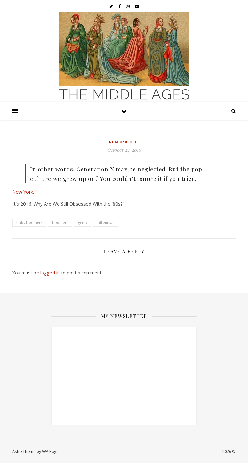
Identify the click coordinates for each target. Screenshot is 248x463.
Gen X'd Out (124, 142)
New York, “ (24, 192)
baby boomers (29, 222)
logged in (50, 272)
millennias (105, 222)
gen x (82, 222)
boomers (60, 222)
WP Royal (51, 451)
